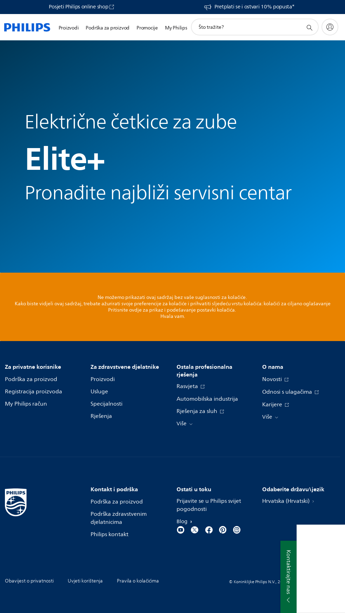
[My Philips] (329, 27)
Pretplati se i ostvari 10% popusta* (254, 7)
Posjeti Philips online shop (78, 7)
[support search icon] (309, 27)
